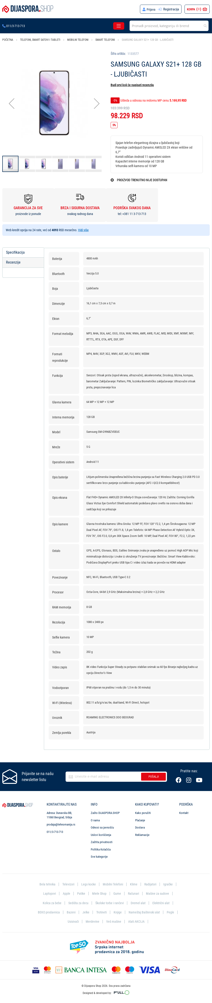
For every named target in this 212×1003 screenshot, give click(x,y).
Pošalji (153, 775)
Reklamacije (142, 833)
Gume (117, 893)
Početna (7, 39)
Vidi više (83, 230)
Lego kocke (88, 883)
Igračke (170, 883)
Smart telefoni (105, 39)
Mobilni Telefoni (113, 883)
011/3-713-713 (13, 26)
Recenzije (13, 262)
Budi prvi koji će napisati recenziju (132, 85)
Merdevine (92, 921)
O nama (95, 819)
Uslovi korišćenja (101, 833)
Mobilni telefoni (77, 39)
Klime (134, 883)
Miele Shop (98, 893)
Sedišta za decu (77, 902)
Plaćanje (140, 819)
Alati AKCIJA (137, 921)
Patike (80, 893)
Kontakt (183, 811)
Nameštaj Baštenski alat (145, 912)
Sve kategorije (99, 855)
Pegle (172, 912)
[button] (11, 103)
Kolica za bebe (50, 902)
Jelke (85, 912)
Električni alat (163, 902)
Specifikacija (15, 252)
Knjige (118, 912)
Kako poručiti (143, 811)
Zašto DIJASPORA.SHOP (105, 811)
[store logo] (27, 9)
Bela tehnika (45, 883)
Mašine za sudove (159, 893)
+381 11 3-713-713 (134, 214)
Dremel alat (139, 902)
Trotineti (101, 912)
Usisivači (72, 921)
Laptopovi (48, 893)
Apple (65, 893)
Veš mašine (113, 921)
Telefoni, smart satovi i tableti (40, 39)
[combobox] (169, 26)
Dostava (140, 826)
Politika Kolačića (101, 848)
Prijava (150, 9)
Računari (134, 893)
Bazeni (70, 912)
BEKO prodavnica (47, 912)
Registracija (171, 9)
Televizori (66, 883)
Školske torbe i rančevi (109, 902)
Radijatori (151, 883)
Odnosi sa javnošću (102, 826)
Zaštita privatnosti (101, 841)
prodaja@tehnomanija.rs (61, 823)
